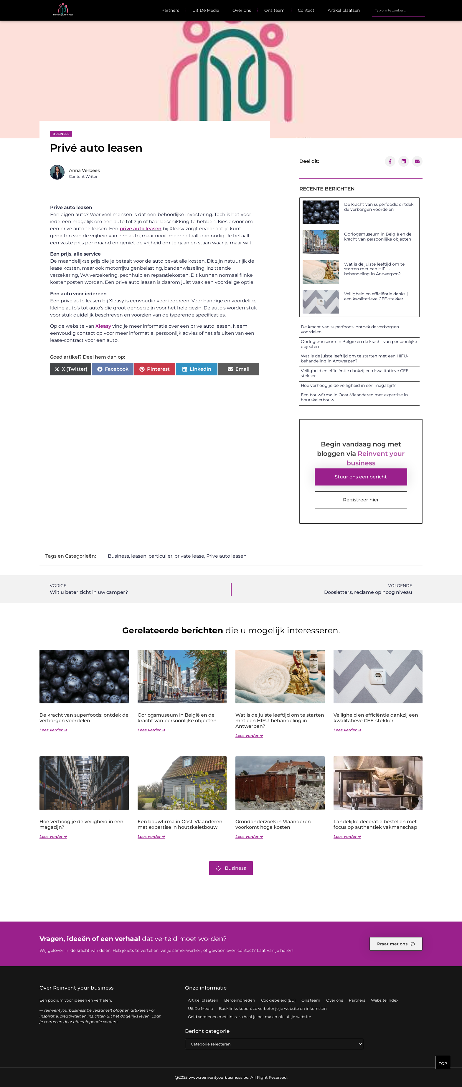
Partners (170, 10)
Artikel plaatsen (344, 10)
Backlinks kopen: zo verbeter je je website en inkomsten (273, 1008)
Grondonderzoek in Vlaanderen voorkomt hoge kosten (273, 824)
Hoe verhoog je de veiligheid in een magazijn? (348, 385)
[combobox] (398, 10)
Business (61, 134)
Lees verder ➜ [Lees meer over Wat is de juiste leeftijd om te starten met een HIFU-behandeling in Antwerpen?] (249, 735)
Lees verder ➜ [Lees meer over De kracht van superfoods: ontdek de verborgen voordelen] (53, 730)
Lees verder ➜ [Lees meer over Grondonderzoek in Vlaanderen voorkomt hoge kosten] (249, 836)
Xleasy (103, 326)
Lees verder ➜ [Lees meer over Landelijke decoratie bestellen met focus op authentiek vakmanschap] (347, 836)
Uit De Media (205, 10)
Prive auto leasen (226, 556)
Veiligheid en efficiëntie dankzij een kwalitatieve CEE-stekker (376, 296)
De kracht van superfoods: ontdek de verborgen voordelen (378, 207)
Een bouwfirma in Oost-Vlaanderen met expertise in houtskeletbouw (354, 397)
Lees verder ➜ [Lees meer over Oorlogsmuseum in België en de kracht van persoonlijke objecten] (151, 730)
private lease (189, 556)
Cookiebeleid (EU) (278, 1000)
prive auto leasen (140, 228)
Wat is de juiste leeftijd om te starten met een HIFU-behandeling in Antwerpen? (374, 269)
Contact (306, 10)
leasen (138, 556)
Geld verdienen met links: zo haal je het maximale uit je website (249, 1016)
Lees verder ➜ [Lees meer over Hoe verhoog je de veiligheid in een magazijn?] (53, 836)
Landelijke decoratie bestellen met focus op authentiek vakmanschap (375, 824)
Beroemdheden (239, 1000)
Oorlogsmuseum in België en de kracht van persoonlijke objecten (377, 236)
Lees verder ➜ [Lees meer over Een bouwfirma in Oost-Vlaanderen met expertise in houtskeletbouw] (151, 836)
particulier (160, 556)
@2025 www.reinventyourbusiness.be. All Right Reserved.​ (231, 1077)
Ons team (274, 10)
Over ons (241, 10)
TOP (443, 1064)
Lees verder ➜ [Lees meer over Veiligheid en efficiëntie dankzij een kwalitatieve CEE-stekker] (347, 730)
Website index (384, 1000)
